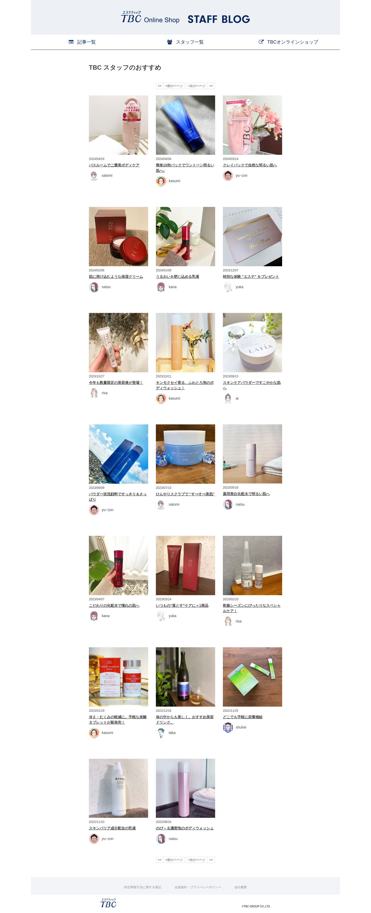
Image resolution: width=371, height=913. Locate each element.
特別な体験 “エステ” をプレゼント (251, 276)
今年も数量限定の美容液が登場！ (116, 383)
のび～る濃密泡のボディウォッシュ (185, 828)
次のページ (197, 86)
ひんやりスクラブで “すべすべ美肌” (185, 494)
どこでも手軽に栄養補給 (243, 717)
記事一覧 (82, 42)
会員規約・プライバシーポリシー (198, 887)
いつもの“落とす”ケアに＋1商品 (182, 605)
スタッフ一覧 (185, 42)
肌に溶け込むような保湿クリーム (116, 276)
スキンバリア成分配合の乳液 (112, 828)
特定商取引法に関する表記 (142, 887)
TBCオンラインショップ (288, 42)
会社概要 (240, 887)
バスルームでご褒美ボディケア (114, 165)
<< (160, 86)
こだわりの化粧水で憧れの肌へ (114, 605)
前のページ (175, 86)
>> (211, 86)
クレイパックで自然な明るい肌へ (250, 165)
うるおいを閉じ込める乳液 (177, 276)
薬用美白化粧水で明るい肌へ (246, 494)
